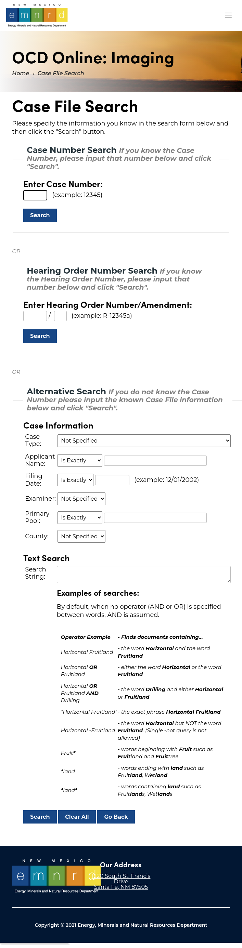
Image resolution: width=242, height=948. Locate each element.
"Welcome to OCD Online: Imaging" (37, 15)
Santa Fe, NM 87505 (121, 887)
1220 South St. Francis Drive (121, 879)
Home (20, 73)
